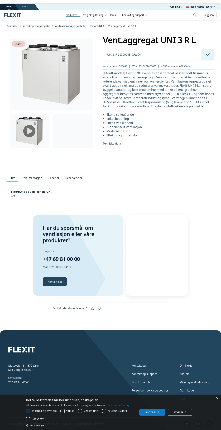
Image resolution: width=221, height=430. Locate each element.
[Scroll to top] (12, 15)
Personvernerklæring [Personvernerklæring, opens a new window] (118, 405)
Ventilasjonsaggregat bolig (70, 26)
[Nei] (99, 308)
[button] (80, 425)
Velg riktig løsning (95, 15)
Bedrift (25, 6)
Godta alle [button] (152, 412)
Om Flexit (175, 6)
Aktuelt (184, 374)
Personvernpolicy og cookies (150, 390)
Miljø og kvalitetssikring (195, 382)
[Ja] (92, 308)
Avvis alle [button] (180, 412)
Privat (9, 7)
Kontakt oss (55, 281)
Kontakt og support (134, 15)
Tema (114, 15)
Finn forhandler (142, 382)
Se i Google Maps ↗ (21, 370)
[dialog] (110, 412)
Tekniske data (112, 143)
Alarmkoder (187, 390)
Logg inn (209, 15)
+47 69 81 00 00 (61, 258)
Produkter (73, 15)
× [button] (217, 398)
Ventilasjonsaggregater (36, 26)
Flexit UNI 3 (97, 26)
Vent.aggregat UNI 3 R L (122, 26)
